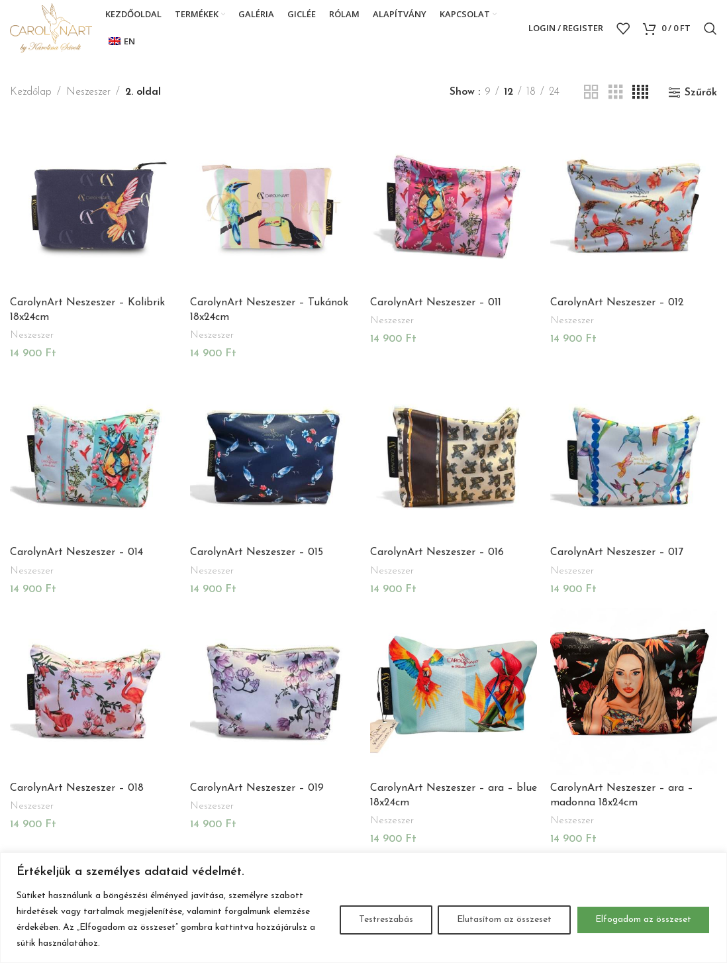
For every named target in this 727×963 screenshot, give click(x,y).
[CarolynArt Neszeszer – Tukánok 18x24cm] (273, 206)
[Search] (710, 28)
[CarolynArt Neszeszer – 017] (633, 456)
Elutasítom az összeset (504, 920)
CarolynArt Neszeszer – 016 (437, 552)
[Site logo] (51, 28)
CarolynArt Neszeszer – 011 (435, 302)
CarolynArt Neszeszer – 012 (617, 302)
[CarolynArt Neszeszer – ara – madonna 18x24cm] (633, 691)
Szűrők (701, 92)
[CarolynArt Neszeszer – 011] (453, 206)
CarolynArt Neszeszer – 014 (76, 552)
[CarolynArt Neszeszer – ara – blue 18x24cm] (453, 691)
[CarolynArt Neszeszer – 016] (453, 456)
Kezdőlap (31, 92)
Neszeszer (88, 92)
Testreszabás (386, 920)
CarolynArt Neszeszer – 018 (77, 788)
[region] (363, 907)
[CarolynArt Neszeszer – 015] (273, 456)
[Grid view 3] (615, 93)
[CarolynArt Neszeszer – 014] (93, 456)
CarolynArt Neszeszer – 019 (257, 788)
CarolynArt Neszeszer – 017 (616, 552)
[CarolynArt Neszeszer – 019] (273, 691)
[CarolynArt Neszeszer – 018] (93, 691)
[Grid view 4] (640, 93)
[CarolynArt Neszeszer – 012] (633, 206)
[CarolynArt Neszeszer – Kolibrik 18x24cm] (93, 206)
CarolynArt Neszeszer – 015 (256, 552)
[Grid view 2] (591, 93)
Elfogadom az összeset (643, 920)
